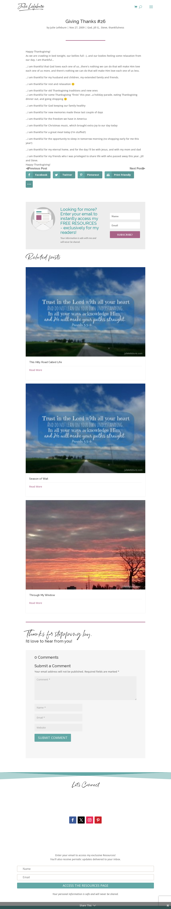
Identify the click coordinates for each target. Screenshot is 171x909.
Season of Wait (38, 478)
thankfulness (116, 27)
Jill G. (97, 27)
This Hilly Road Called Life (45, 362)
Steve (104, 27)
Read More (35, 370)
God (89, 27)
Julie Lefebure (58, 27)
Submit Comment (52, 738)
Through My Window (42, 595)
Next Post (136, 168)
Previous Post (37, 168)
